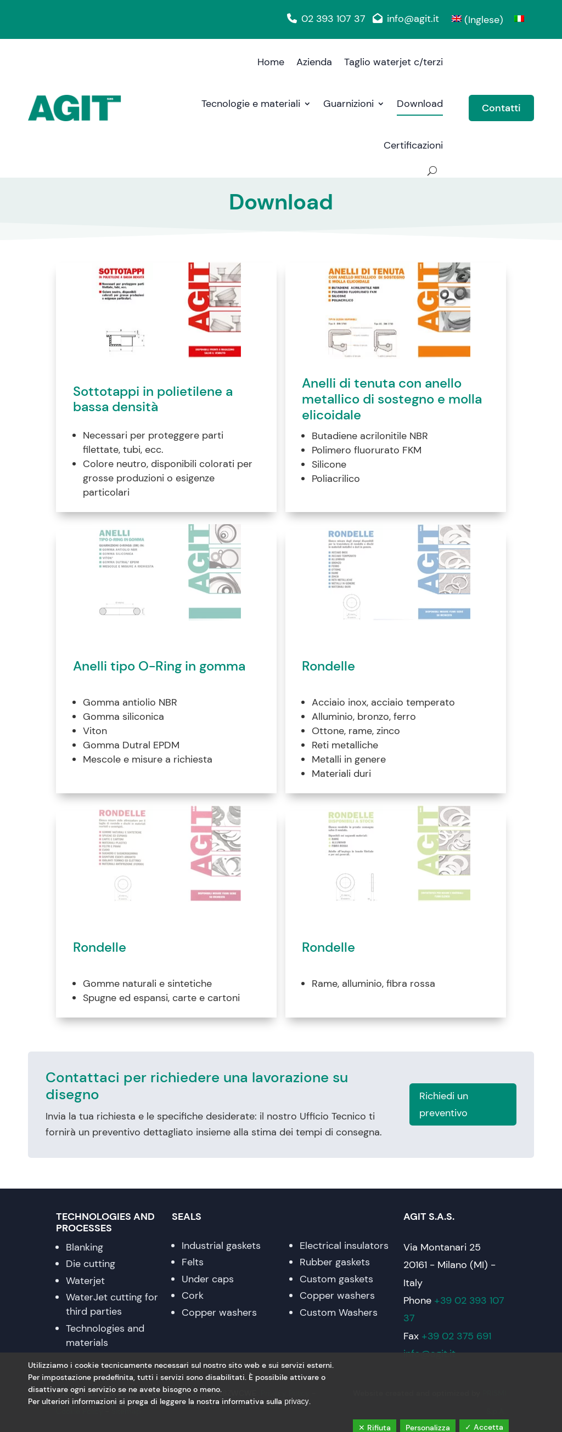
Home (270, 62)
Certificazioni (413, 145)
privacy (296, 1401)
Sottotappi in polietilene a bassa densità (153, 400)
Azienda (314, 62)
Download (420, 103)
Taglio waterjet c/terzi (393, 62)
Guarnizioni (348, 103)
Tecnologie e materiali (250, 103)
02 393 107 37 (324, 18)
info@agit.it (403, 18)
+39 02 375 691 (456, 1336)
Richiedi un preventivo (443, 1104)
